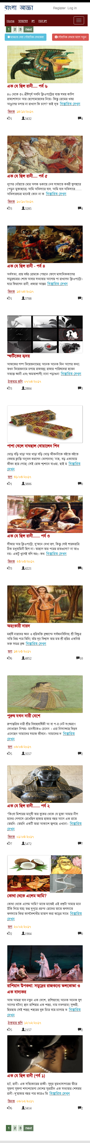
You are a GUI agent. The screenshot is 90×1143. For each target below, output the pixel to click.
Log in (72, 8)
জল (10, 477)
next (28, 29)
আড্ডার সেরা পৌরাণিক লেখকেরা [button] (25, 37)
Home (10, 21)
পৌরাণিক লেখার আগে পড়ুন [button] (70, 37)
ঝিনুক (11, 111)
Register (59, 8)
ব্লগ (33, 21)
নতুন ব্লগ (42, 21)
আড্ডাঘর (23, 21)
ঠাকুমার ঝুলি (15, 381)
